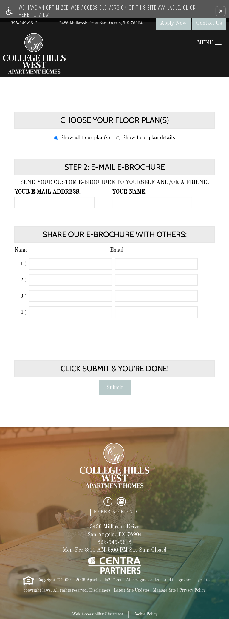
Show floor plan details (145, 137)
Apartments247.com (104, 580)
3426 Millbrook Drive (114, 527)
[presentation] (115, 335)
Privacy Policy (192, 590)
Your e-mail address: (47, 192)
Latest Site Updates (131, 590)
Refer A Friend (115, 512)
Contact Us (209, 23)
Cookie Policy (145, 614)
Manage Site (164, 590)
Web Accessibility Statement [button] (97, 614)
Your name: (129, 192)
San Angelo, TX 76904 (114, 534)
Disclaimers (99, 590)
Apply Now (173, 23)
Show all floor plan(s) (82, 137)
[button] (220, 11)
